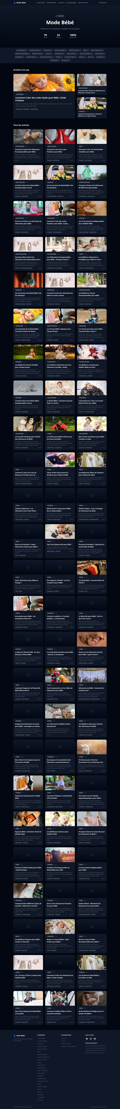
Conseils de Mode (51, 2)
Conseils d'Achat (31, 57)
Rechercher (103, 2)
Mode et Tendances (86, 53)
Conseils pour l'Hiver (46, 57)
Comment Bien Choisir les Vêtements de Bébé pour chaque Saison (95, 1048)
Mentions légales (66, 1043)
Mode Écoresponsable (22, 53)
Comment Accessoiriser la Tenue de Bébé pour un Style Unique (95, 1050)
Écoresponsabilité (71, 2)
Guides (82, 57)
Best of (91, 57)
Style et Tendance (83, 2)
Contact (63, 1041)
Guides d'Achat (72, 53)
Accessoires (61, 2)
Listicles (59, 57)
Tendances (66, 60)
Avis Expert (100, 57)
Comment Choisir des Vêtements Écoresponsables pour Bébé (94, 1053)
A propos (63, 1038)
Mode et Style (100, 53)
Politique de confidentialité (68, 1046)
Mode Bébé (19, 57)
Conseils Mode (41, 2)
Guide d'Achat (59, 53)
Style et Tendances (97, 50)
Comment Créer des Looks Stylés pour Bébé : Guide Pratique (95, 1046)
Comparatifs (54, 60)
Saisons (49, 53)
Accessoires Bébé (70, 57)
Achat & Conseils (37, 53)
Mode (85, 50)
